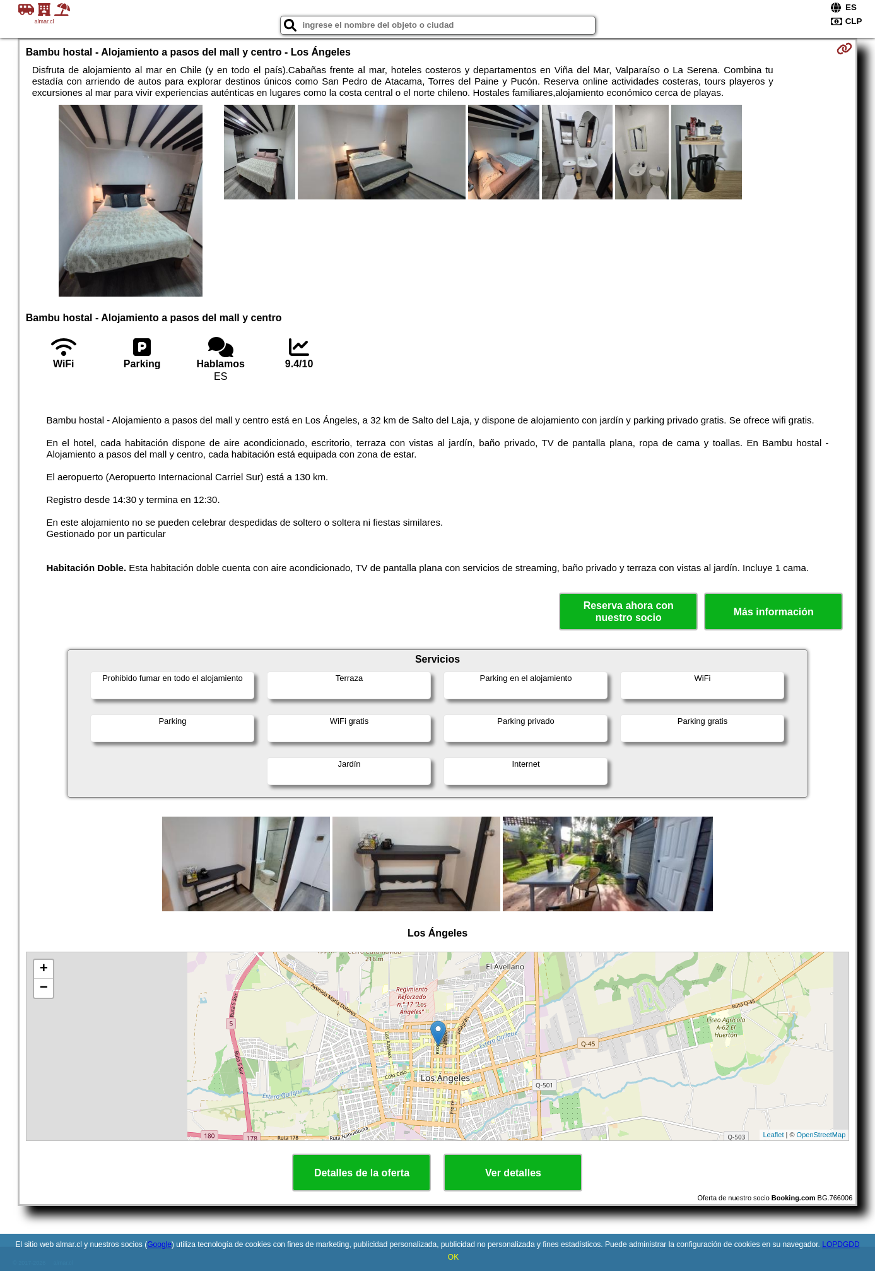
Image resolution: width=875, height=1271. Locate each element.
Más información (774, 611)
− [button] (44, 988)
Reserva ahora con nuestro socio (629, 611)
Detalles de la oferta (361, 1173)
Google (159, 1244)
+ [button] (44, 969)
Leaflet (773, 1134)
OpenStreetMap (821, 1134)
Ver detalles (513, 1173)
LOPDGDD (840, 1244)
